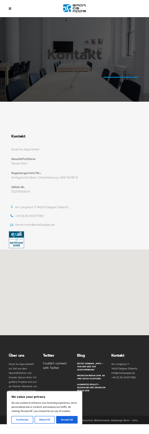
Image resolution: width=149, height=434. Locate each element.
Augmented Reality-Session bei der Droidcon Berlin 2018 (91, 387)
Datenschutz (86, 420)
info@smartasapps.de (123, 373)
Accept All (67, 419)
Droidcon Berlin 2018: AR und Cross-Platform (91, 377)
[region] (44, 409)
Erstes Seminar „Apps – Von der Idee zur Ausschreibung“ (90, 366)
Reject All (44, 419)
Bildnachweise (102, 420)
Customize (22, 419)
